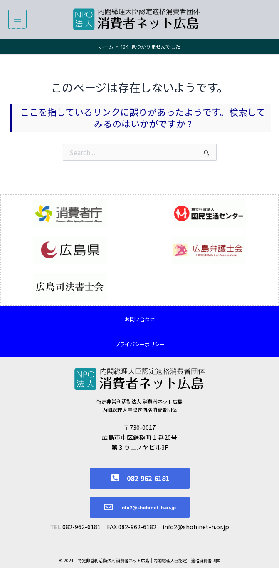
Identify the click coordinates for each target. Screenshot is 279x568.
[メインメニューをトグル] (17, 19)
